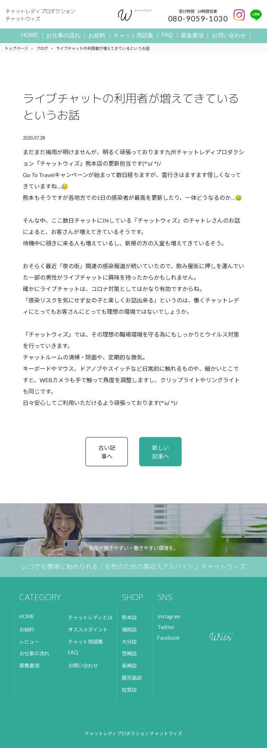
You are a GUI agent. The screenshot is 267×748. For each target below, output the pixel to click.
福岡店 (129, 630)
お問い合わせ (229, 35)
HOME (29, 35)
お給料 (96, 35)
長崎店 (129, 666)
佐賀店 (129, 690)
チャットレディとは (90, 617)
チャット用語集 (133, 35)
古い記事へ (106, 451)
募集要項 (192, 35)
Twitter (166, 627)
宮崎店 (129, 653)
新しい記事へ (160, 451)
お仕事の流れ (63, 35)
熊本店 (129, 617)
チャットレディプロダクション (48, 15)
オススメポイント (88, 630)
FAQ (167, 35)
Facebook (168, 638)
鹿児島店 (132, 678)
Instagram (168, 616)
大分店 (129, 642)
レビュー (29, 642)
